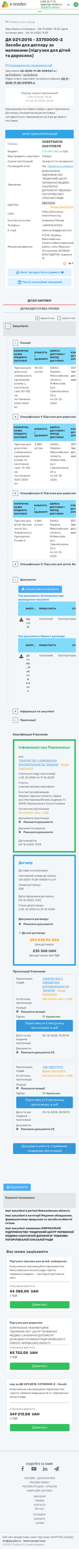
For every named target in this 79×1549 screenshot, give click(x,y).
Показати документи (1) (35, 1052)
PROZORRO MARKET (39, 1482)
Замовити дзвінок (47, 7)
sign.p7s (28, 622)
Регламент (39, 1514)
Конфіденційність (12, 1540)
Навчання (40, 1496)
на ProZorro (13, 74)
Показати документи (36, 822)
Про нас (39, 1508)
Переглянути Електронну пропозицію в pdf (44, 1025)
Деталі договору (32, 933)
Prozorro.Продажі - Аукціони (39, 1486)
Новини (39, 1500)
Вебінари (39, 1518)
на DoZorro (30, 74)
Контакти (39, 1504)
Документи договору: (34, 919)
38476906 (48, 202)
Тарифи (39, 1523)
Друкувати (17, 1187)
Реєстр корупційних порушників (39, 282)
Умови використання (34, 1540)
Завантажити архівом (40, 589)
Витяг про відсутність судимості (39, 272)
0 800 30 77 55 (45, 1)
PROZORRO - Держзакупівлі (39, 1478)
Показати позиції (30, 1011)
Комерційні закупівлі (39, 1490)
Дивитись (39, 1304)
